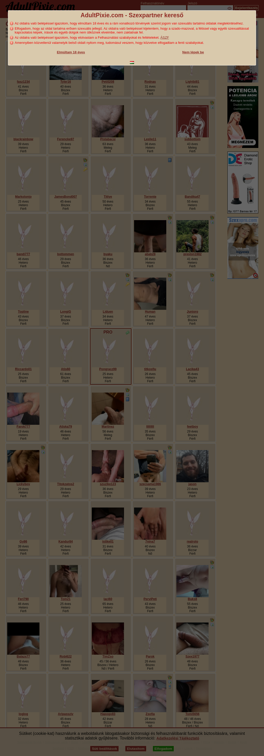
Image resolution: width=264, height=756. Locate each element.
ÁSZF (164, 37)
